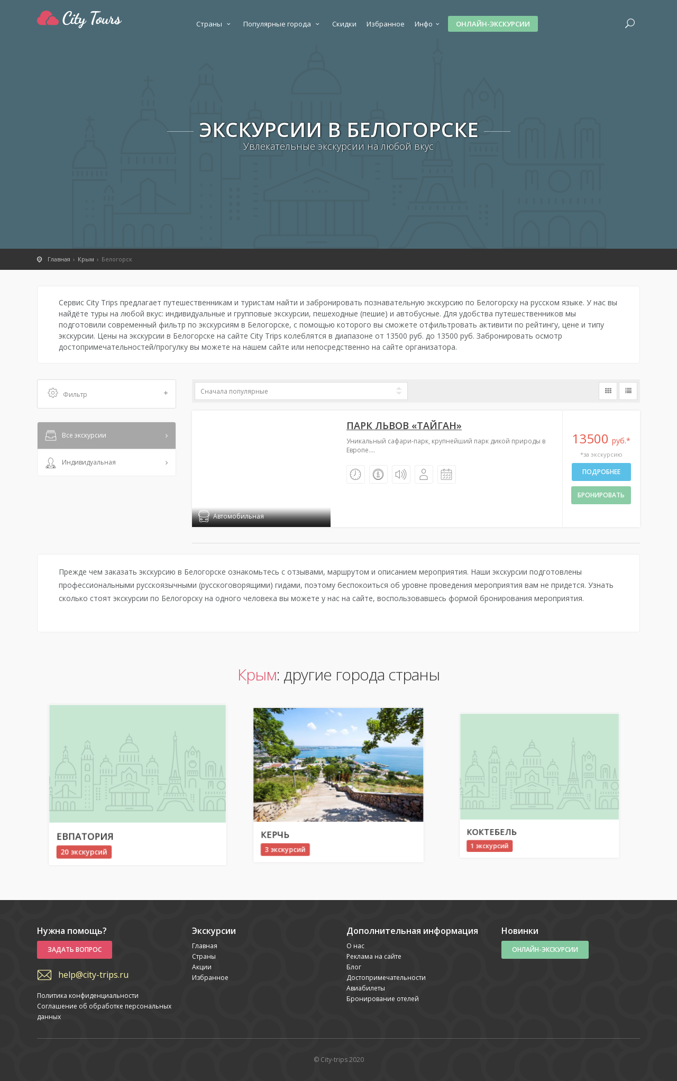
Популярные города (282, 24)
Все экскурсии (74, 436)
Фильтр (107, 394)
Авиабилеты (365, 988)
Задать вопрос (75, 949)
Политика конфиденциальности (88, 995)
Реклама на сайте (373, 956)
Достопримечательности (386, 977)
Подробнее (601, 471)
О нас (355, 945)
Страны (214, 24)
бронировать (601, 494)
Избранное (386, 24)
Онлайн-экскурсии (493, 24)
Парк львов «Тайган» (404, 425)
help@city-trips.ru (93, 974)
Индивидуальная (79, 463)
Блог (353, 966)
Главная (204, 945)
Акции (202, 966)
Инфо (428, 24)
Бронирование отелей (382, 998)
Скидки (344, 24)
